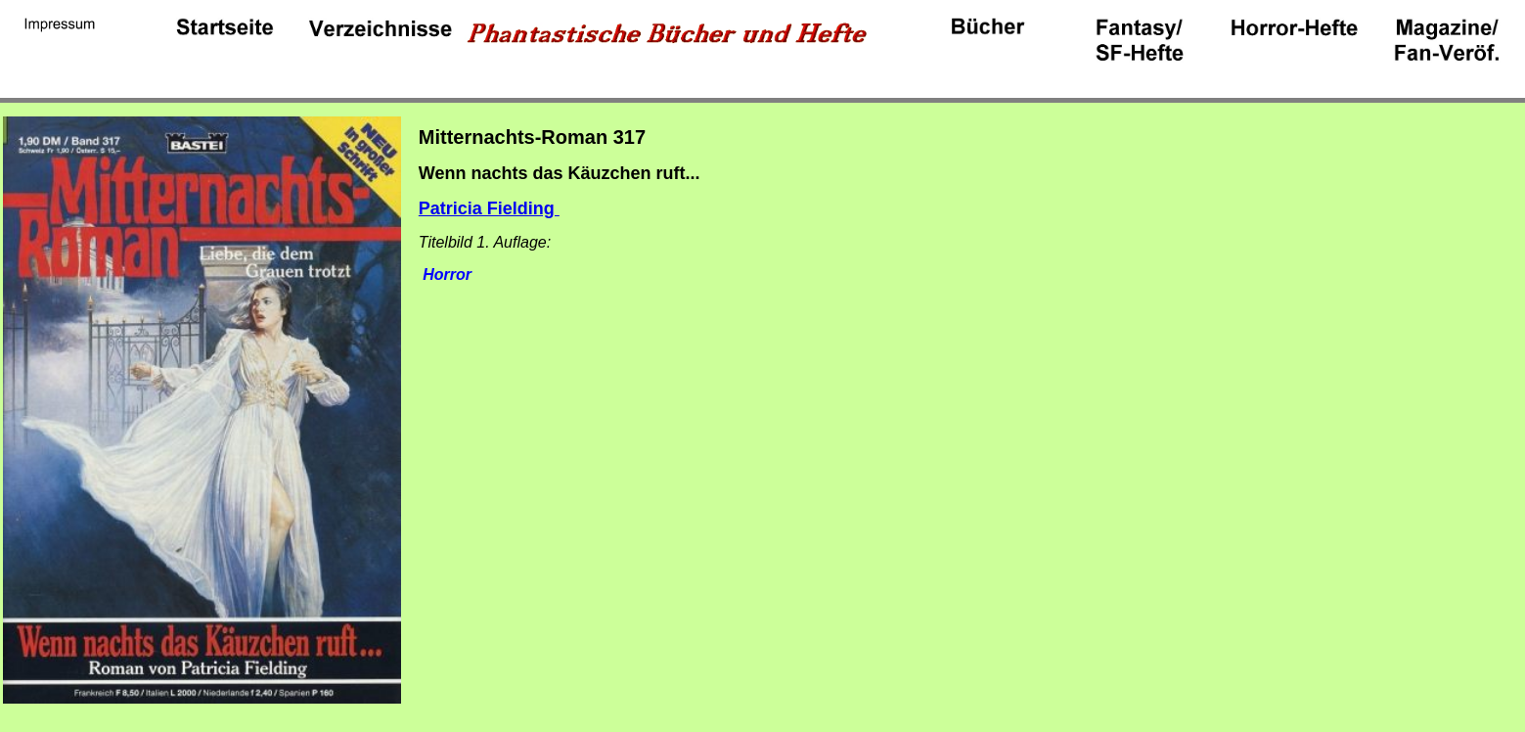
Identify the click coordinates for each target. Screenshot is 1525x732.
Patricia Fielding (489, 208)
